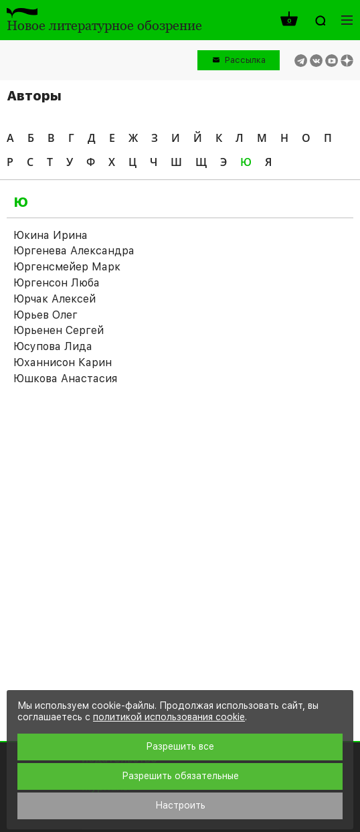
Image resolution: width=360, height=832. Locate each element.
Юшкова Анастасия (65, 378)
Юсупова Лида (52, 346)
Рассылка (245, 60)
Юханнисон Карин (62, 362)
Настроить (180, 805)
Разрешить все (180, 746)
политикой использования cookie (169, 717)
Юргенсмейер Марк (66, 266)
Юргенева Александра (73, 250)
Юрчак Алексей (54, 299)
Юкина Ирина (50, 235)
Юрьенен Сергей (58, 330)
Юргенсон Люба (56, 282)
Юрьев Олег (45, 315)
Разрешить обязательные (180, 775)
